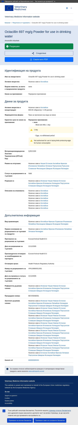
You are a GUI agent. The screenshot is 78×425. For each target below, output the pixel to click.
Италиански (32, 166)
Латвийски (41, 166)
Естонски (49, 163)
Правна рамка (9, 401)
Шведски (49, 168)
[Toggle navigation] (71, 8)
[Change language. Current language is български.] (67, 8)
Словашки (32, 186)
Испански (43, 181)
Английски (44, 82)
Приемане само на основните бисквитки (50, 420)
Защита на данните (11, 395)
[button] (39, 53)
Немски (55, 181)
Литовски (48, 166)
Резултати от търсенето (21, 23)
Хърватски (59, 221)
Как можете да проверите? (45, 1)
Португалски (57, 166)
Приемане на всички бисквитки (20, 420)
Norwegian (65, 168)
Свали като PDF (39, 59)
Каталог (7, 23)
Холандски (56, 183)
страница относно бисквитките (60, 410)
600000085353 (33, 360)
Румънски (65, 166)
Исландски (57, 168)
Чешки (42, 163)
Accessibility (8, 403)
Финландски (41, 168)
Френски (64, 163)
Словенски (32, 168)
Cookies (7, 398)
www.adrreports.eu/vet (36, 371)
